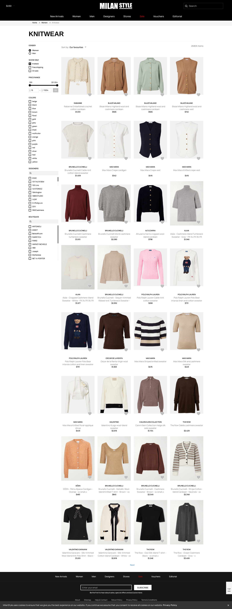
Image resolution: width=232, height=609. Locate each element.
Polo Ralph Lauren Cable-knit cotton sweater (150, 299)
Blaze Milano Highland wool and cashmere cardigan (114, 108)
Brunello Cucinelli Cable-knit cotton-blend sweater (78, 171)
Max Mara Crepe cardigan (114, 170)
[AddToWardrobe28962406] (198, 350)
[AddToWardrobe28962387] (126, 414)
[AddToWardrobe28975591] (198, 159)
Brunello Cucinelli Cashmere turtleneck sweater (78, 235)
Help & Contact (101, 600)
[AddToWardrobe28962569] (198, 286)
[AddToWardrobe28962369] (162, 414)
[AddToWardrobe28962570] (162, 286)
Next (132, 564)
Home (34, 22)
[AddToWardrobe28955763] (198, 414)
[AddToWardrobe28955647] (89, 477)
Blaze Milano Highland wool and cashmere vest (186, 108)
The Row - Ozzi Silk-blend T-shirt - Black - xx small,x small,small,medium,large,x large (150, 555)
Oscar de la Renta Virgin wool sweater (114, 363)
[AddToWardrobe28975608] (162, 159)
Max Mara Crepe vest (150, 170)
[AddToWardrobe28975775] (89, 95)
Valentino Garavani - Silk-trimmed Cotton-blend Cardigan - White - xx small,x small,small (114, 555)
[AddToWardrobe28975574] (126, 222)
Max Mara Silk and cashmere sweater (186, 363)
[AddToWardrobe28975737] (126, 95)
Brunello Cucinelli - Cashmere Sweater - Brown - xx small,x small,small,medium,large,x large (150, 492)
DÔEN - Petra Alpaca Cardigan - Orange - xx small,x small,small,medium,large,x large (78, 492)
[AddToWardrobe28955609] (126, 541)
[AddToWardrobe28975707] (198, 95)
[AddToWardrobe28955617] (198, 477)
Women (44, 22)
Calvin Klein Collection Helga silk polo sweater (150, 427)
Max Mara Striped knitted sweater (150, 361)
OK (55, 90)
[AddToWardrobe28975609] (126, 159)
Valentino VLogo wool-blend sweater (114, 427)
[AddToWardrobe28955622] (162, 477)
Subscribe (142, 587)
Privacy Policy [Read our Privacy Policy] (131, 600)
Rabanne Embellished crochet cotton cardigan (78, 108)
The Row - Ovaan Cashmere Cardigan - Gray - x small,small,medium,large (187, 555)
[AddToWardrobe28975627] (89, 159)
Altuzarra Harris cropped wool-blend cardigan (150, 235)
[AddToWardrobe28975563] (162, 222)
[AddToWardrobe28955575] (198, 541)
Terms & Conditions (149, 600)
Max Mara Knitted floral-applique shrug (78, 427)
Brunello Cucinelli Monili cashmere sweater (114, 235)
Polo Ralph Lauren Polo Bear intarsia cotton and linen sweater (77, 363)
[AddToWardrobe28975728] (162, 95)
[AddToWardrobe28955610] (89, 541)
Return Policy (116, 600)
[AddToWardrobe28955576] (162, 541)
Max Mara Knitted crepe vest (186, 170)
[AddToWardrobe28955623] (126, 477)
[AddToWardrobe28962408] (162, 350)
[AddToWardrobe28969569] (126, 286)
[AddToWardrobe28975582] (89, 222)
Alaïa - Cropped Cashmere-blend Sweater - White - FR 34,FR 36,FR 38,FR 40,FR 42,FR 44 (78, 300)
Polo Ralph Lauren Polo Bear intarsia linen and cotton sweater (186, 299)
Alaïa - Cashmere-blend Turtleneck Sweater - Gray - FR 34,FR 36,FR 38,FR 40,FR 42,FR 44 (186, 236)
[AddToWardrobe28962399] (89, 414)
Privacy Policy (170, 605)
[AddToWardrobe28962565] (89, 350)
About (77, 600)
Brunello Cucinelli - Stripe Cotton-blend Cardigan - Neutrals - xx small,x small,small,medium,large (186, 492)
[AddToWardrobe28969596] (198, 222)
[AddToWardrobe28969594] (89, 286)
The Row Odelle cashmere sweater (186, 425)
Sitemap (87, 600)
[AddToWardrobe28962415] (126, 350)
